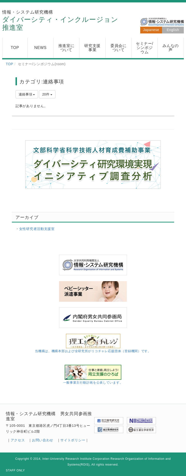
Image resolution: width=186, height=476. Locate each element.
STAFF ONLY (15, 470)
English (173, 30)
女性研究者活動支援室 (37, 229)
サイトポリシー (72, 440)
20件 (47, 94)
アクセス (18, 440)
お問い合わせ (42, 440)
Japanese (151, 30)
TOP (9, 64)
